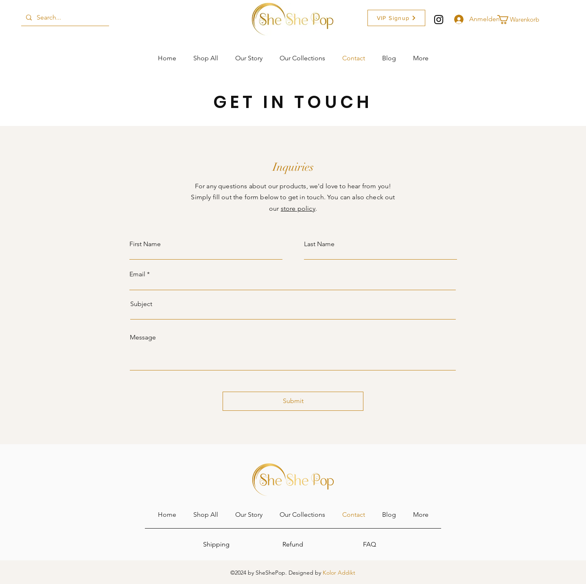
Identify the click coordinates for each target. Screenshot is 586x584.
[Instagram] (439, 19)
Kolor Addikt (339, 572)
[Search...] (64, 17)
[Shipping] (216, 544)
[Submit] (293, 401)
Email (137, 274)
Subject (141, 304)
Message (143, 337)
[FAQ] (369, 544)
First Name (145, 244)
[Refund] (292, 544)
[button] (396, 18)
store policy (298, 208)
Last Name (319, 244)
